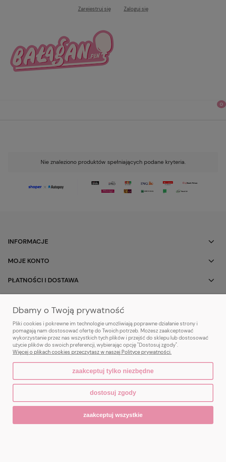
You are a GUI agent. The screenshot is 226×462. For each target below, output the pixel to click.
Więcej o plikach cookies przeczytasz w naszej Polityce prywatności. (92, 352)
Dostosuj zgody (113, 392)
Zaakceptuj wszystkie (112, 414)
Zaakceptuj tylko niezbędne (112, 371)
